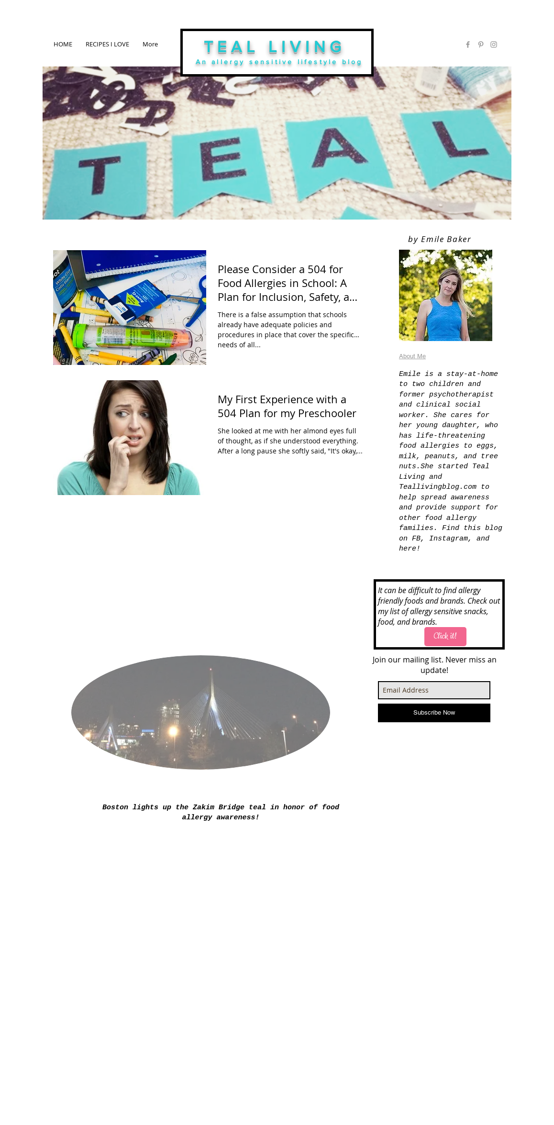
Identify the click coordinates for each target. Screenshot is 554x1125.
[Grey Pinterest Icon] (480, 44)
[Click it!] (445, 636)
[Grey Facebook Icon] (468, 44)
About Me (412, 356)
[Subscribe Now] (434, 713)
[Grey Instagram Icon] (493, 44)
